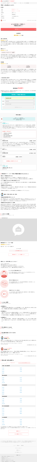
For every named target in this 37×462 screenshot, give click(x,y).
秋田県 (3, 371)
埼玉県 (21, 379)
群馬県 (3, 379)
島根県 (21, 408)
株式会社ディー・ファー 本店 (7, 242)
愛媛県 (21, 413)
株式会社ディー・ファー (15, 9)
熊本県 (21, 421)
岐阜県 (3, 392)
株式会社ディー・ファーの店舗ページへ (18, 254)
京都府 (3, 400)
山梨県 (3, 390)
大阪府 (21, 400)
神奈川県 (3, 382)
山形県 (21, 371)
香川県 (3, 413)
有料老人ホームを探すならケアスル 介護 (7, 460)
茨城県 (3, 377)
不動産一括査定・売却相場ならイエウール (7, 456)
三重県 (3, 398)
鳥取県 (3, 408)
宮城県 (21, 369)
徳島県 (21, 411)
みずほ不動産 (6, 337)
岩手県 (3, 369)
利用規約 (22, 445)
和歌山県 (3, 403)
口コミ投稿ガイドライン (18, 452)
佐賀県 (21, 419)
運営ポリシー (18, 431)
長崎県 (3, 421)
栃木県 (21, 377)
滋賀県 (21, 398)
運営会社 (18, 445)
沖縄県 (21, 424)
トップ (14, 445)
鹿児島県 (3, 424)
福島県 (3, 373)
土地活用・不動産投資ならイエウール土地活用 (8, 461)
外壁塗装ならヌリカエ (4, 457)
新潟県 (3, 387)
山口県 (3, 411)
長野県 (21, 390)
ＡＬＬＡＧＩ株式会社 (8, 348)
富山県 (21, 387)
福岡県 (3, 419)
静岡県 (21, 392)
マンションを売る (24, 362)
